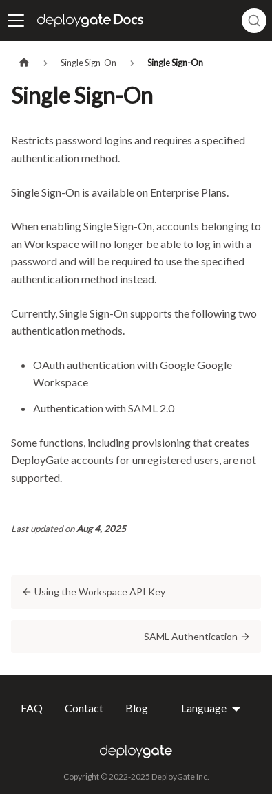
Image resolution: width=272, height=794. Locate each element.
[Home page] (24, 63)
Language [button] (205, 708)
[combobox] (254, 20)
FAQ (32, 708)
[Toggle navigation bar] (16, 20)
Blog (136, 708)
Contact (84, 708)
